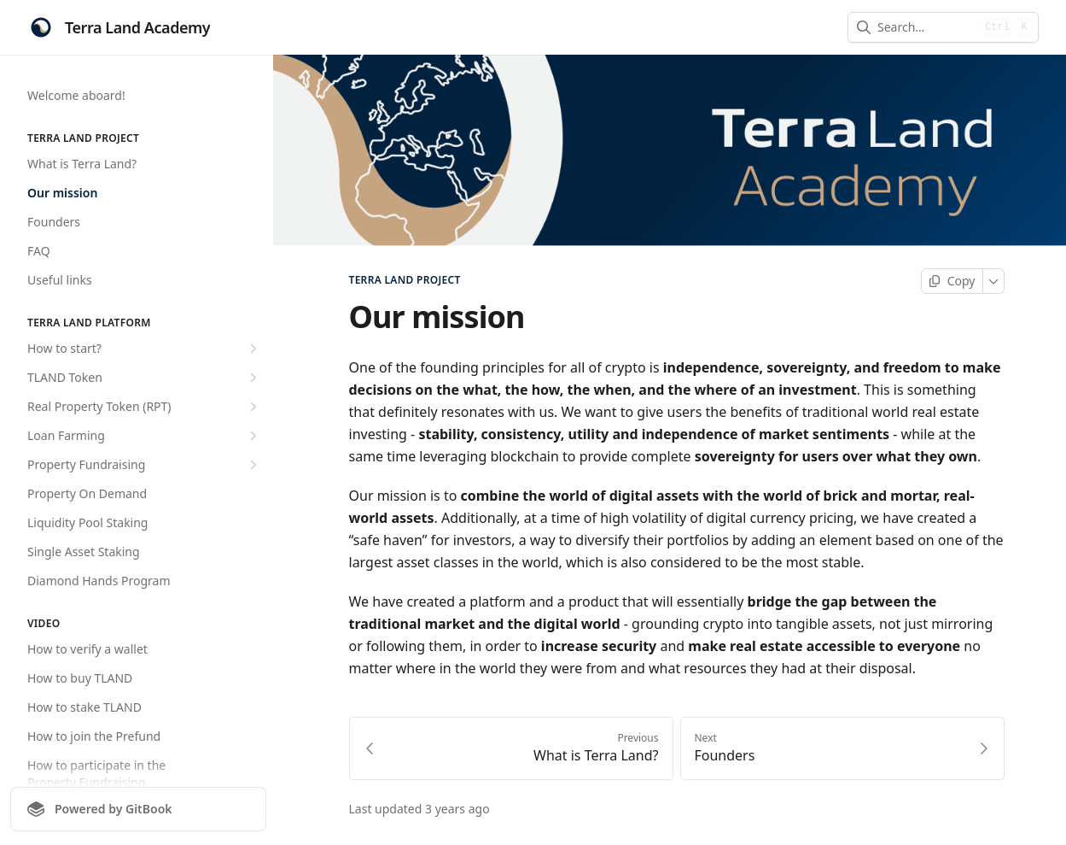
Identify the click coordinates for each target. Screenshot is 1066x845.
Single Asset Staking (83, 551)
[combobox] (925, 27)
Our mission (62, 193)
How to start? (144, 348)
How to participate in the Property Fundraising (96, 773)
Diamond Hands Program (98, 580)
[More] (994, 281)
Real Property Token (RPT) (144, 406)
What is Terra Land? (82, 164)
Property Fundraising (144, 464)
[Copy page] (952, 281)
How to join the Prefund (93, 736)
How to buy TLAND (79, 678)
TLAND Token (144, 377)
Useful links (59, 280)
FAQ (38, 251)
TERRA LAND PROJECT (405, 280)
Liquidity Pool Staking (87, 522)
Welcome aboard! (76, 95)
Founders (53, 222)
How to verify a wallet (87, 649)
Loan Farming (144, 435)
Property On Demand (87, 493)
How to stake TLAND (84, 707)
